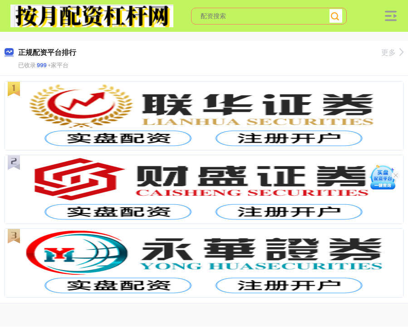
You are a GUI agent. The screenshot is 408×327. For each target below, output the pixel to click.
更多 (392, 52)
